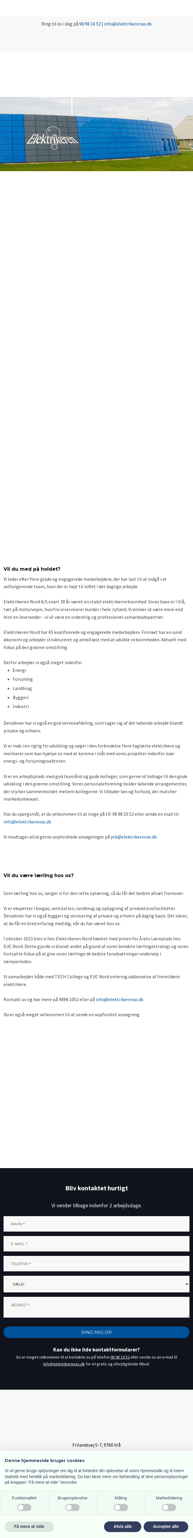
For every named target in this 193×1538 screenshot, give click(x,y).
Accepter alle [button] (166, 1526)
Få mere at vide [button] (29, 1526)
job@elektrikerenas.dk (134, 837)
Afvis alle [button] (122, 1526)
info (108, 24)
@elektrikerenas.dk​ (132, 24)
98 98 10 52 (90, 24)
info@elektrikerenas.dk (27, 822)
